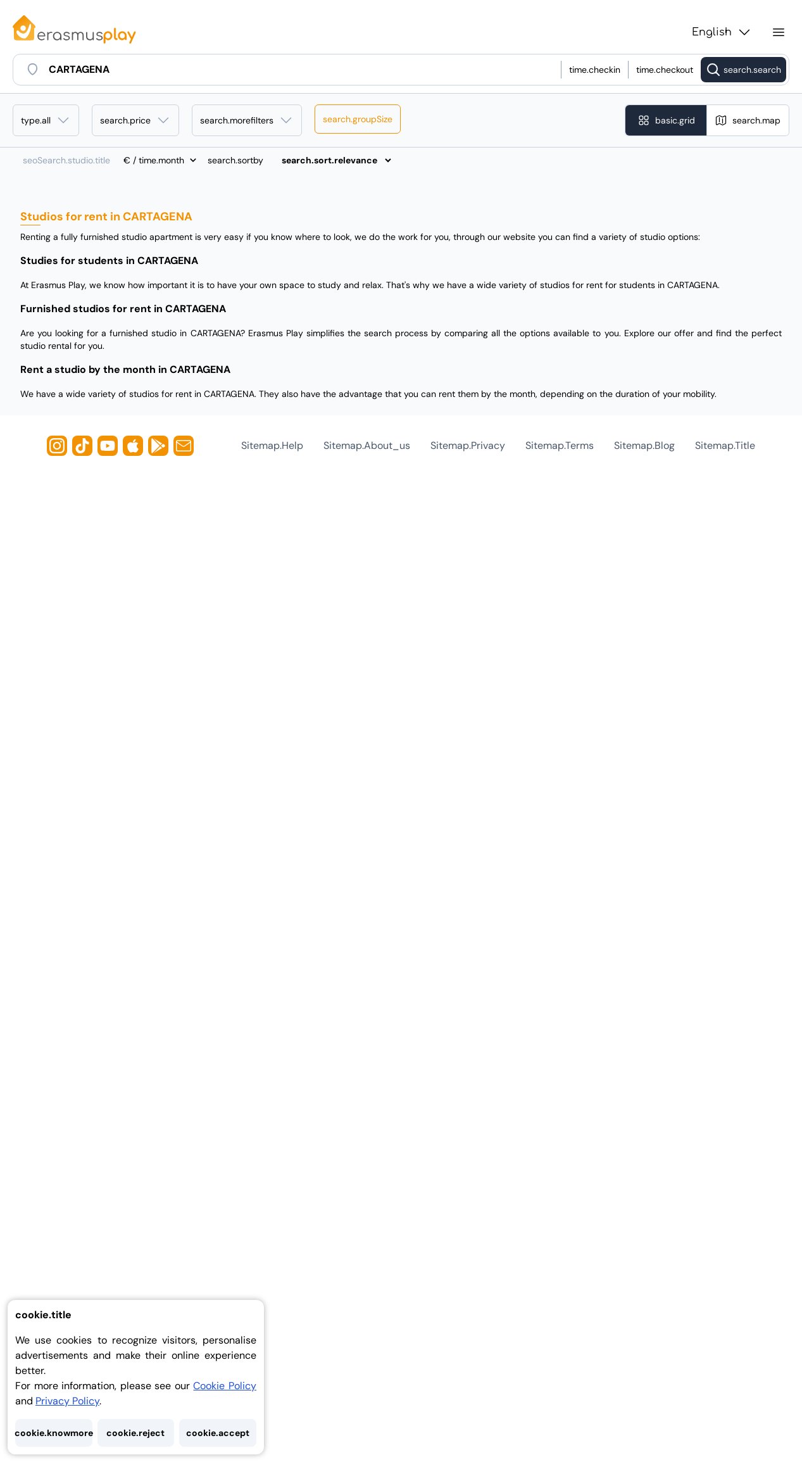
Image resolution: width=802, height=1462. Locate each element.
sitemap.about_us (366, 445)
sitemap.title (725, 445)
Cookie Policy (224, 1385)
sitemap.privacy (467, 445)
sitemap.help (272, 445)
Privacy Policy (67, 1401)
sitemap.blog (644, 445)
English (722, 32)
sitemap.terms (559, 445)
